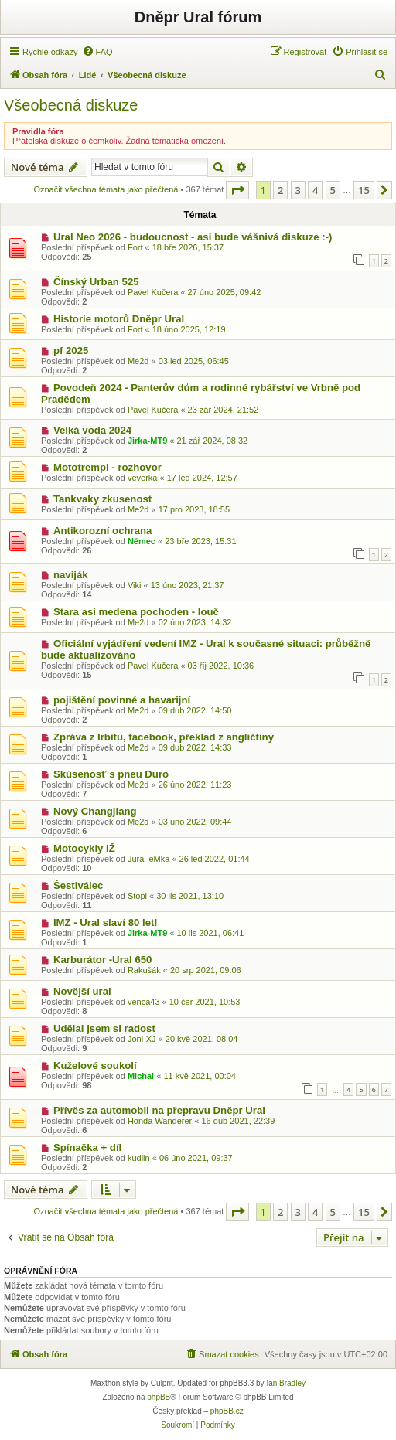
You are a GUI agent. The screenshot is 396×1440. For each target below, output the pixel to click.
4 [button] (315, 190)
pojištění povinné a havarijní (121, 700)
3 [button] (298, 190)
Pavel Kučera (153, 292)
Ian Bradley (286, 1383)
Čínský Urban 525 (96, 282)
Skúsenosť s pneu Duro (111, 774)
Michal (141, 1076)
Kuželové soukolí (95, 1065)
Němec (141, 541)
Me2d (138, 361)
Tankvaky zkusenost (102, 499)
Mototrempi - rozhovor (107, 467)
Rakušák (144, 970)
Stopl (137, 895)
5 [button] (333, 190)
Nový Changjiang (95, 811)
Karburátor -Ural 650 (102, 959)
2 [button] (280, 190)
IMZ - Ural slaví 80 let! (105, 922)
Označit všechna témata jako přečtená (105, 189)
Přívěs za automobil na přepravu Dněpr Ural (159, 1110)
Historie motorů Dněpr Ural (118, 319)
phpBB (158, 1397)
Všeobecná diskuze (71, 105)
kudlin (139, 1158)
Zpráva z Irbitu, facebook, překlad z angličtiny (163, 737)
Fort (135, 247)
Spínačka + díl (87, 1147)
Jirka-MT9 (147, 440)
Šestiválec (78, 885)
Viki (135, 585)
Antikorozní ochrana (102, 530)
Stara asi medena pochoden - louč (136, 612)
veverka (143, 477)
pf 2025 (70, 350)
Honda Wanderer (160, 1120)
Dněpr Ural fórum (198, 17)
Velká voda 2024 (92, 430)
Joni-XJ (142, 1038)
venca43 (144, 1001)
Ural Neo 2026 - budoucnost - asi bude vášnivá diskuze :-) (193, 237)
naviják (70, 574)
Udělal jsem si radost (104, 1028)
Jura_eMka (148, 858)
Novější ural (82, 991)
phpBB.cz (227, 1411)
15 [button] (364, 190)
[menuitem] (97, 52)
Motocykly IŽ (84, 848)
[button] (237, 190)
